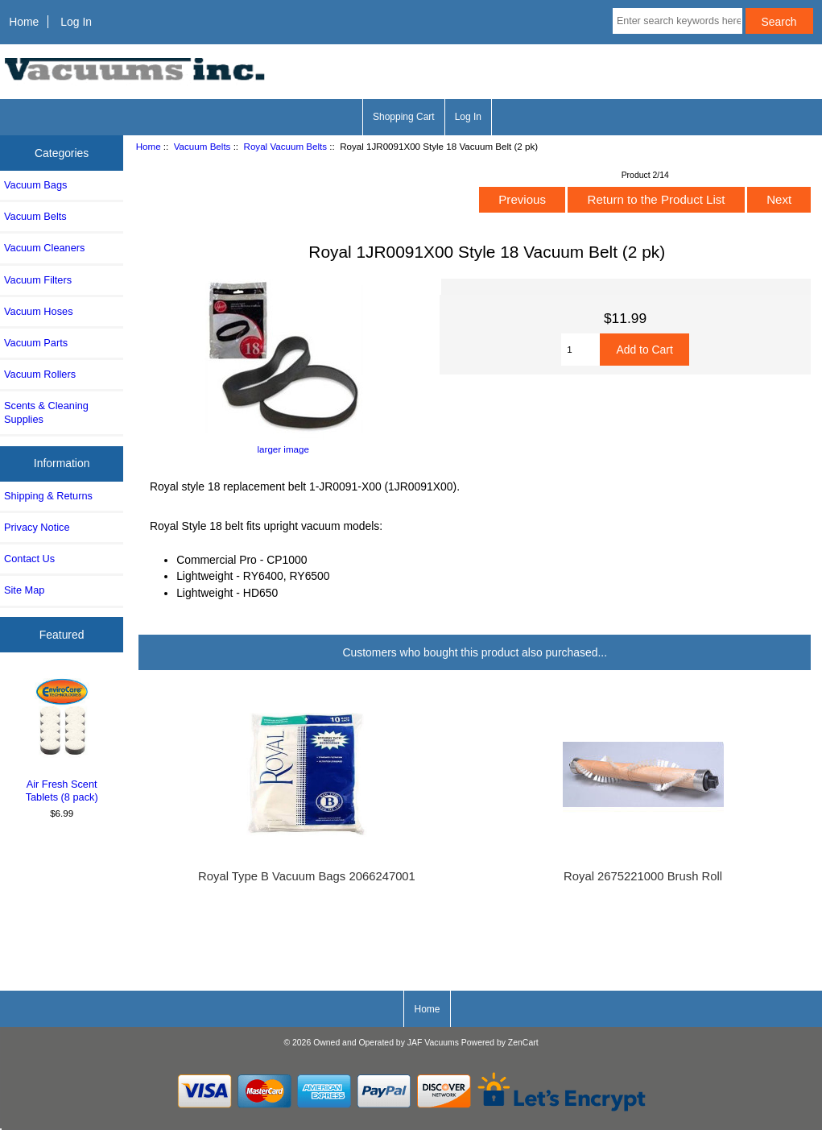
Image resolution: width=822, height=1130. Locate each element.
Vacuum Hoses (38, 311)
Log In (76, 21)
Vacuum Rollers (40, 374)
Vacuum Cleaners (44, 248)
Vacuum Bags (35, 185)
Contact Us (29, 559)
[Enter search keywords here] (677, 21)
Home (24, 21)
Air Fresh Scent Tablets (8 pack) (62, 738)
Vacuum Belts (202, 146)
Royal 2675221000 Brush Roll (643, 876)
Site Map (24, 590)
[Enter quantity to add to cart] (580, 349)
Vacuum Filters (38, 280)
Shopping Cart (404, 116)
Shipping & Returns (48, 496)
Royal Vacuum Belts (286, 146)
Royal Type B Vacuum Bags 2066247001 (306, 876)
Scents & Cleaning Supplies (46, 411)
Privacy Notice (36, 527)
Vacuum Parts (36, 343)
